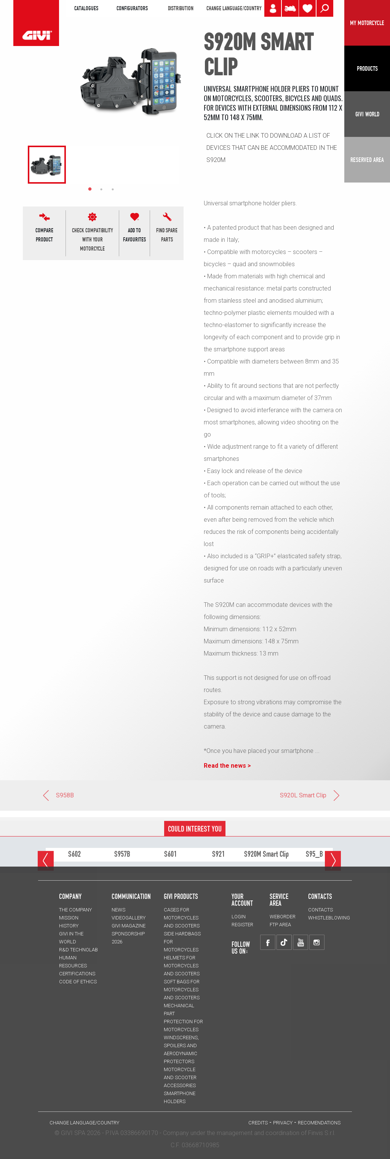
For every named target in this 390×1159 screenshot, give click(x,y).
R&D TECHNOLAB (78, 950)
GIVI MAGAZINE (128, 926)
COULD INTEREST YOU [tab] (195, 853)
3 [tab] (113, 189)
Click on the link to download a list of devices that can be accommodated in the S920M (271, 148)
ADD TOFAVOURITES (134, 235)
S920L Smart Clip (310, 795)
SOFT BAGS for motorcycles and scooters (182, 989)
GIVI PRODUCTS (181, 896)
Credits (258, 1123)
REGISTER (242, 924)
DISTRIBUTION (180, 8)
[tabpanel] (43, 165)
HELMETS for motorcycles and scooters (182, 965)
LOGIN (239, 916)
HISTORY (68, 926)
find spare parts (166, 235)
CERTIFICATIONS (77, 973)
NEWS (118, 910)
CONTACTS (320, 910)
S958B (58, 795)
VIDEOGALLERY (128, 918)
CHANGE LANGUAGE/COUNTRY (233, 8)
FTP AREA (280, 924)
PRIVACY (282, 1123)
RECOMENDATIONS (319, 1123)
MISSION (68, 918)
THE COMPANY (75, 910)
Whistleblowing (329, 918)
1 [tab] (90, 189)
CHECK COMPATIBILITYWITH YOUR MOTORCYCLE (92, 239)
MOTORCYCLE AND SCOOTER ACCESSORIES (180, 1077)
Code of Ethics (78, 981)
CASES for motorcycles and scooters (182, 918)
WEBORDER (283, 916)
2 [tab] (101, 189)
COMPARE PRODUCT (44, 235)
